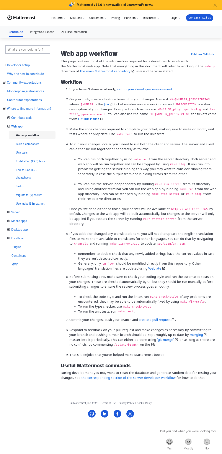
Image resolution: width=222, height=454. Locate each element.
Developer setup (18, 65)
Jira (106, 104)
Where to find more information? (28, 108)
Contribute (16, 32)
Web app (17, 126)
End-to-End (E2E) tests (30, 161)
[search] (27, 49)
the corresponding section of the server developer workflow (128, 377)
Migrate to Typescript (29, 195)
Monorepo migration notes (25, 91)
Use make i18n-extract (30, 203)
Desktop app (19, 229)
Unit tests (22, 152)
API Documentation (74, 32)
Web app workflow (27, 135)
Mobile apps (19, 221)
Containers (18, 255)
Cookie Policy (144, 402)
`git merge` (165, 339)
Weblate (154, 268)
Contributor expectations (24, 100)
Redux (19, 186)
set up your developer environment (144, 89)
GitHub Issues (88, 119)
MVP (14, 264)
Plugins (16, 247)
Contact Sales (199, 17)
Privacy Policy (126, 402)
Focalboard (18, 238)
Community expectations (24, 82)
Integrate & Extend (42, 32)
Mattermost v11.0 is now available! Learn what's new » (115, 5)
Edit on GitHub (202, 54)
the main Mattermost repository (105, 71)
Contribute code (21, 117)
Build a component (27, 144)
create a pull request (155, 319)
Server (15, 212)
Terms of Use (108, 402)
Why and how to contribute (25, 73)
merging (196, 334)
